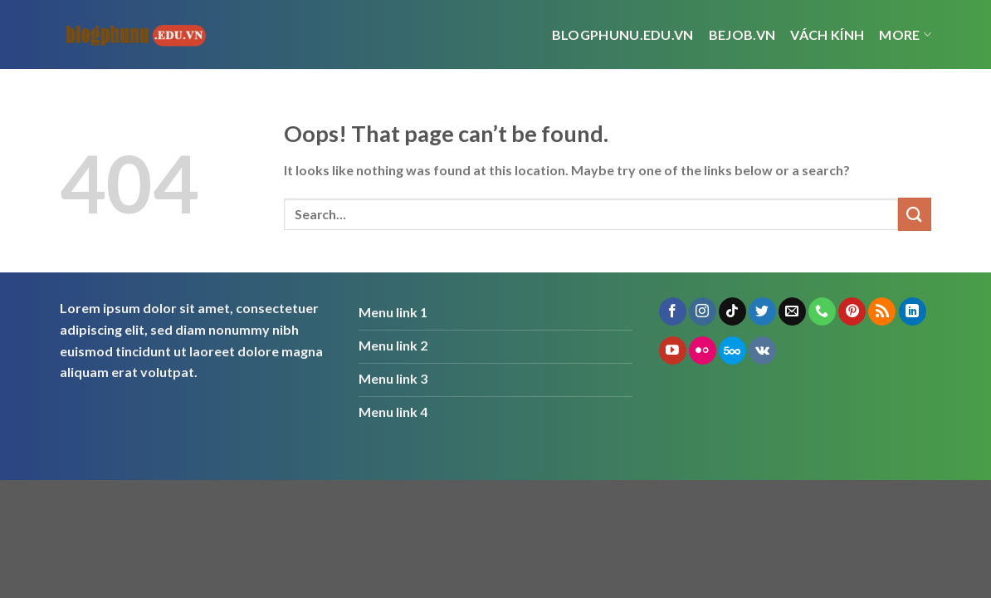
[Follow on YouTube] (672, 350)
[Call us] (822, 311)
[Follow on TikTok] (732, 311)
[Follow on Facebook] (672, 311)
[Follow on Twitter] (762, 311)
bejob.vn (742, 34)
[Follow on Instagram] (702, 311)
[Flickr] (702, 350)
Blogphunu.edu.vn (623, 34)
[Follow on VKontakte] (762, 350)
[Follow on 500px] (732, 350)
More (905, 35)
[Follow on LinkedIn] (912, 311)
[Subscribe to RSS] (882, 311)
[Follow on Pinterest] (852, 311)
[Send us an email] (792, 311)
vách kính (827, 34)
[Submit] (914, 214)
